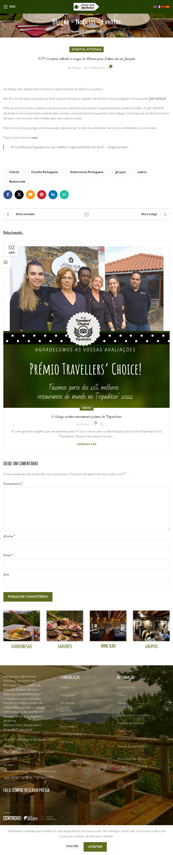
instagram (67, 695)
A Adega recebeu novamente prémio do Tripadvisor (86, 416)
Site (6, 574)
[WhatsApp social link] (64, 194)
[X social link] (19, 194)
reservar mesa (71, 734)
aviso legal (124, 731)
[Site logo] (86, 6)
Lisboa (142, 172)
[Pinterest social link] (41, 194)
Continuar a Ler (86, 444)
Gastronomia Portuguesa (86, 172)
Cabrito (14, 172)
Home (76, 31)
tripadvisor (68, 718)
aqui (35, 137)
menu (121, 703)
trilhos (121, 695)
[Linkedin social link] (52, 194)
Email (8, 555)
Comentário (13, 483)
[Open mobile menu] (9, 6)
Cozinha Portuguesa (44, 172)
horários (66, 742)
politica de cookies (130, 723)
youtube (66, 711)
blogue (65, 687)
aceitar (95, 847)
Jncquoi (120, 172)
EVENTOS (93, 31)
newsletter (68, 726)
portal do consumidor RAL (137, 739)
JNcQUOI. (157, 99)
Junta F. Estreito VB (132, 766)
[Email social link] (30, 194)
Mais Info (72, 846)
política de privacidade (133, 715)
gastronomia (126, 687)
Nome (9, 536)
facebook (67, 703)
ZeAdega (74, 68)
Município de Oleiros (132, 759)
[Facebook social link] (7, 194)
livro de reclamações (132, 746)
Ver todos (86, 214)
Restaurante (17, 181)
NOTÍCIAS (93, 49)
